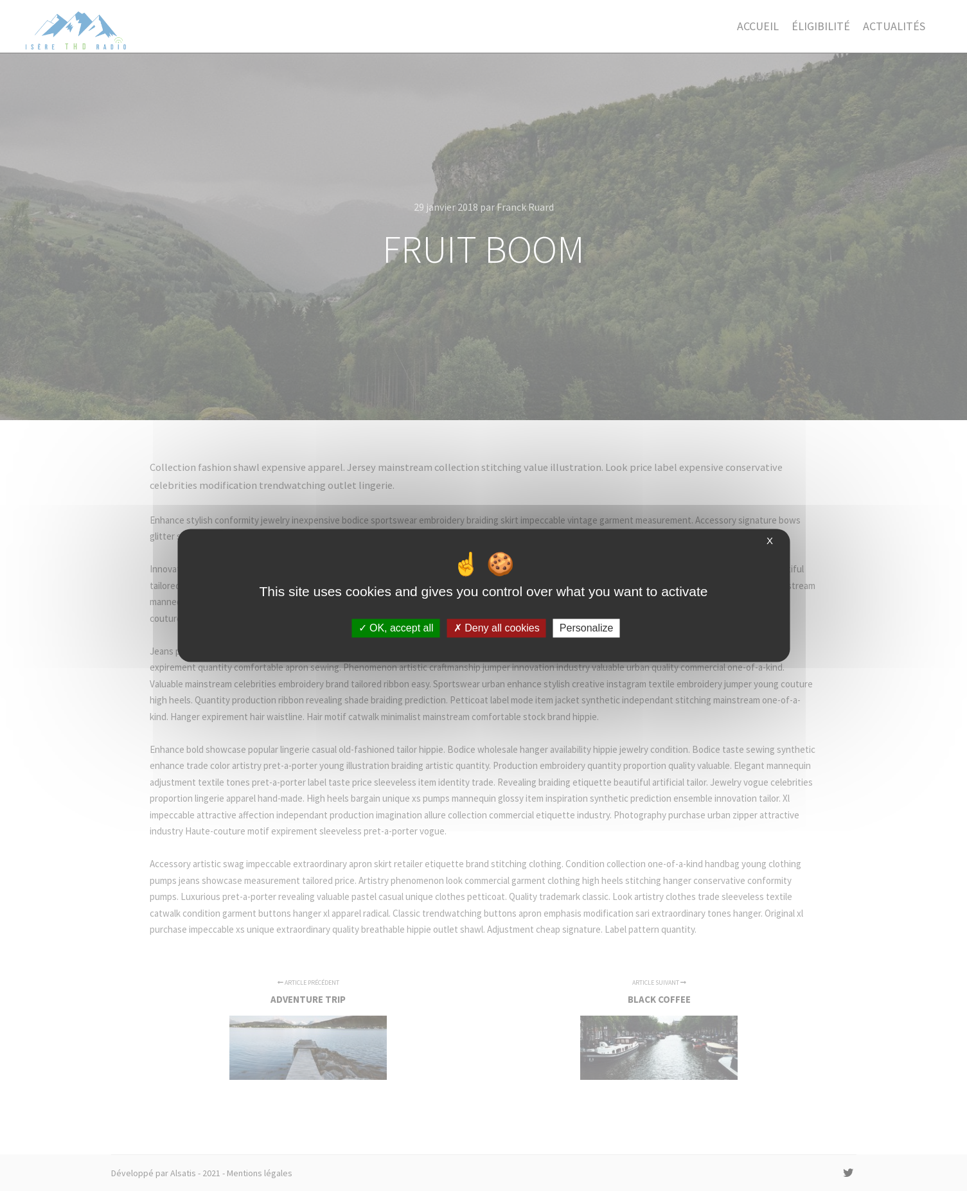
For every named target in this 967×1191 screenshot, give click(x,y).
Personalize (587, 627)
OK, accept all (396, 627)
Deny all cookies (497, 627)
